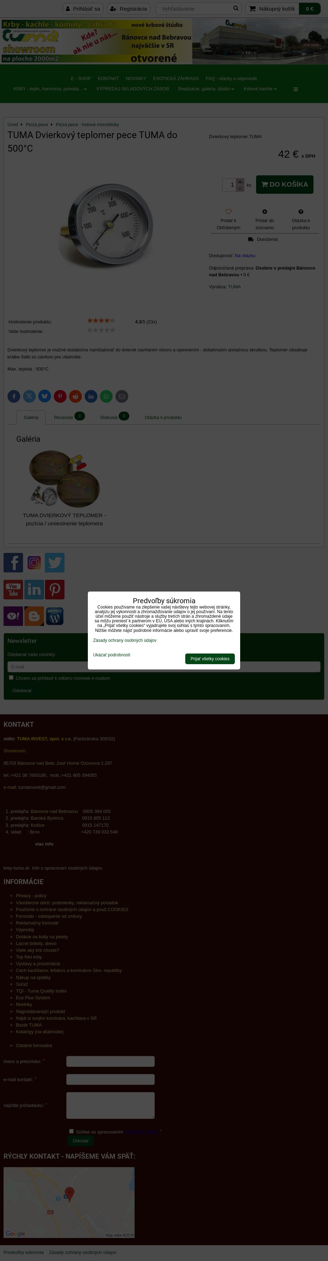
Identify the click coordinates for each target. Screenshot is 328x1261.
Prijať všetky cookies (210, 658)
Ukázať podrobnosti (111, 655)
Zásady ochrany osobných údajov (125, 640)
